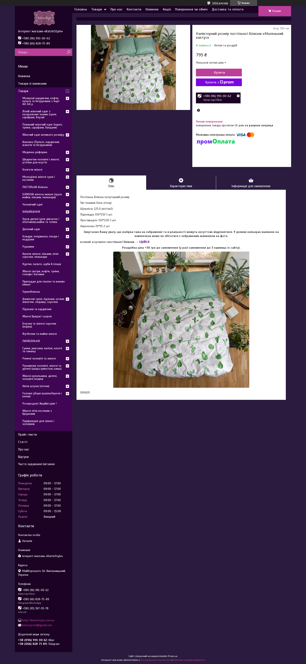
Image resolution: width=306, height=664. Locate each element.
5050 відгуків (220, 2)
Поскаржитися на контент (155, 659)
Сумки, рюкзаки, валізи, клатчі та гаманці (42, 349)
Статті (22, 442)
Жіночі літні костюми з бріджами (37, 412)
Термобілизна (31, 292)
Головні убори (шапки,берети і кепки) (42, 395)
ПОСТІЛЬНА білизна (35, 187)
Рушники (28, 246)
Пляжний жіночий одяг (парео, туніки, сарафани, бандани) (42, 126)
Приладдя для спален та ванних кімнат (43, 283)
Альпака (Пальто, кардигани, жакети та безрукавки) (41, 143)
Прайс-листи (27, 434)
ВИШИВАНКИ (31, 212)
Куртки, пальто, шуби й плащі (41, 264)
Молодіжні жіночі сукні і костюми (38, 178)
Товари (96, 9)
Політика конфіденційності (189, 659)
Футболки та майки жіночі (39, 334)
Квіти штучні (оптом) (35, 386)
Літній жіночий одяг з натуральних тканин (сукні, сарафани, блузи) (39, 114)
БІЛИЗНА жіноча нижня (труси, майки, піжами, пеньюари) (42, 195)
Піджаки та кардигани (36, 309)
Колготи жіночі (32, 169)
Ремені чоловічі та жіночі (39, 358)
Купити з (219, 82)
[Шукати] (68, 52)
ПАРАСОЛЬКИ (31, 341)
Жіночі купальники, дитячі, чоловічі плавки (39, 377)
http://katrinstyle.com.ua (38, 620)
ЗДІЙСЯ (144, 242)
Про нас (116, 9)
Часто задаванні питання (36, 464)
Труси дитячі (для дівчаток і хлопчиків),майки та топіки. (40, 220)
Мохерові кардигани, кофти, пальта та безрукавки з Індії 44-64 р (41, 101)
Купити (218, 72)
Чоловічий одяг (32, 204)
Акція (167, 9)
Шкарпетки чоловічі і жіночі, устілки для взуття (41, 161)
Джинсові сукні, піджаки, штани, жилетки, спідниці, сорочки (43, 300)
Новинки (152, 9)
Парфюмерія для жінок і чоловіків (38, 422)
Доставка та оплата (228, 9)
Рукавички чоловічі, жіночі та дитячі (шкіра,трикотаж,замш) (42, 367)
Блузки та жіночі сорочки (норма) (39, 325)
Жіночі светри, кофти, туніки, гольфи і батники (41, 272)
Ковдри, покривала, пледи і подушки (40, 238)
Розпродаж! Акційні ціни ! (39, 403)
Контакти (134, 9)
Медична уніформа (34, 152)
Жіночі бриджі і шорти (37, 316)
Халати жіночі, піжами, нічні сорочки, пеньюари (40, 255)
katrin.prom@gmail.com (37, 625)
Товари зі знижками (32, 83)
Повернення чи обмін (191, 9)
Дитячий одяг (31, 229)
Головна (80, 9)
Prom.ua (172, 656)
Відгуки (23, 457)
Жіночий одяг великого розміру (43, 135)
